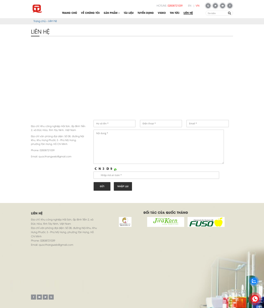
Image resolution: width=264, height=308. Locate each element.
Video (162, 13)
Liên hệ (188, 13)
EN (189, 6)
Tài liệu (129, 13)
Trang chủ (69, 13)
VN (197, 6)
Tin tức (174, 13)
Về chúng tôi (90, 13)
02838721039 (175, 6)
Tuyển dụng (146, 13)
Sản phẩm (112, 13)
